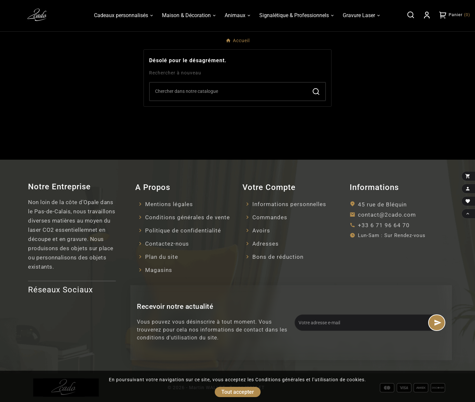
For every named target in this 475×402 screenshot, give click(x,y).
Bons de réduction (277, 257)
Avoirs (261, 230)
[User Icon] (427, 15)
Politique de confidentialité (183, 230)
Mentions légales (169, 204)
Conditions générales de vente (187, 217)
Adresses (265, 243)
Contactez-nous (167, 243)
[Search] (228, 91)
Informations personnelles (289, 204)
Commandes (269, 217)
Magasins (158, 270)
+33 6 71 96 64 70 (384, 225)
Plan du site (161, 257)
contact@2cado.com (387, 214)
